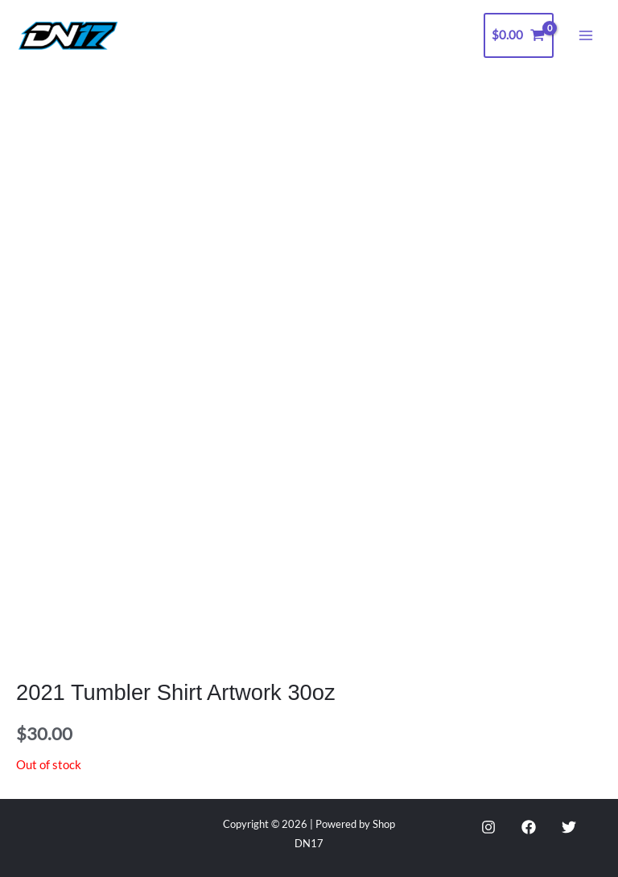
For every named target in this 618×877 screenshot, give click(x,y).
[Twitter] (569, 827)
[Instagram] (488, 827)
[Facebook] (528, 827)
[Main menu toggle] (586, 35)
